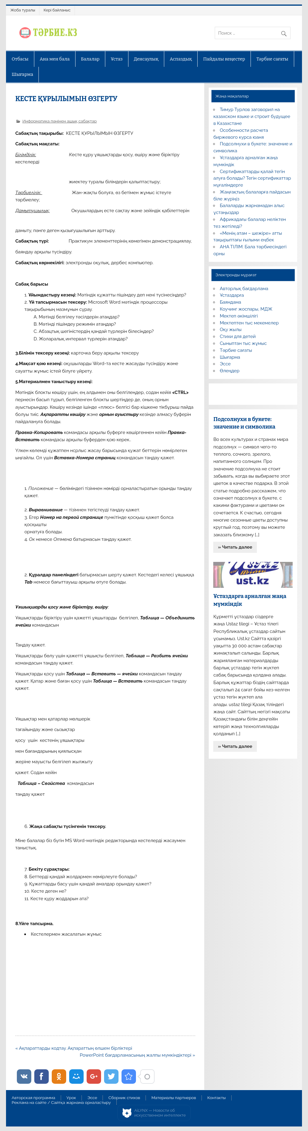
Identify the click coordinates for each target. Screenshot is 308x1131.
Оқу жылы (231, 329)
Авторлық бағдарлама (244, 288)
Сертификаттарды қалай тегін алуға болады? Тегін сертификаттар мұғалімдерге (252, 178)
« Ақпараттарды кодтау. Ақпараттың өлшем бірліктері (73, 1048)
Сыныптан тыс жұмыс (243, 343)
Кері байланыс (57, 10)
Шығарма (22, 74)
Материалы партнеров (173, 1098)
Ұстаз (116, 59)
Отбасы (20, 59)
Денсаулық (146, 59)
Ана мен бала (55, 59)
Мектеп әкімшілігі (239, 316)
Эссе (225, 364)
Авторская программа (33, 1098)
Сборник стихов (124, 1098)
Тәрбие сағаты (272, 59)
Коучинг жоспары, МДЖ (246, 309)
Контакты (216, 1098)
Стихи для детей (238, 336)
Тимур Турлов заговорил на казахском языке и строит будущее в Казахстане (251, 116)
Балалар (90, 59)
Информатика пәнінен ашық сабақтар (59, 121)
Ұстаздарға (232, 295)
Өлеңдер (229, 370)
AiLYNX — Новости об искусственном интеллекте (160, 1112)
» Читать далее (235, 547)
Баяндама (230, 302)
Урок (71, 1098)
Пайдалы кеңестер (224, 59)
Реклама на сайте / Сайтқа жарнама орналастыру (61, 1103)
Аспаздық (181, 59)
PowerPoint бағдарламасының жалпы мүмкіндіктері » (137, 1055)
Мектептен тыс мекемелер (249, 323)
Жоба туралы (23, 10)
